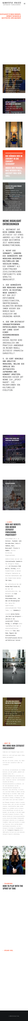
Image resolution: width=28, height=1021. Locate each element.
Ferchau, (13, 568)
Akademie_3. (17, 610)
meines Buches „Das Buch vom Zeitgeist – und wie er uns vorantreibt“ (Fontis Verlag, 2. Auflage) (13, 618)
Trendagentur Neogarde (13, 830)
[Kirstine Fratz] (12, 3)
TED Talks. (8, 580)
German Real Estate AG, (12, 586)
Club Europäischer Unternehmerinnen (11, 596)
